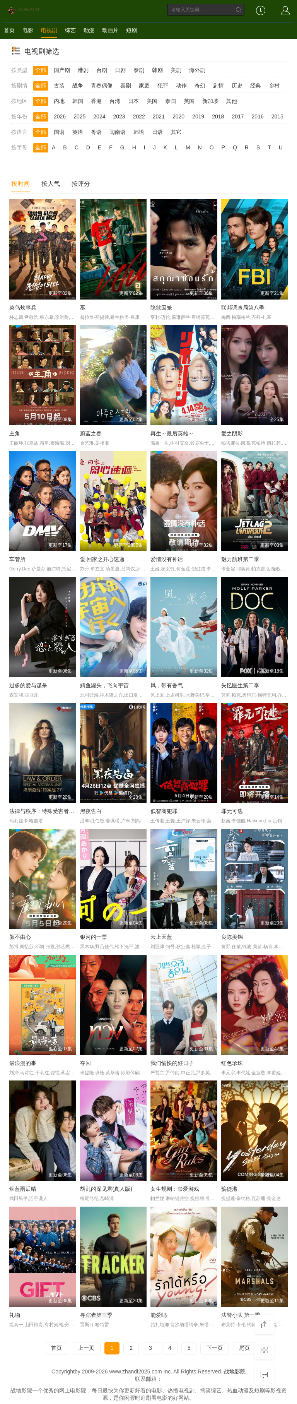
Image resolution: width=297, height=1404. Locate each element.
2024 (99, 116)
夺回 (85, 1063)
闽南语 (117, 132)
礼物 (14, 1315)
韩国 (77, 101)
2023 (119, 116)
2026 (60, 116)
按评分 (81, 183)
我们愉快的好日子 (172, 1063)
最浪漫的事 (22, 1063)
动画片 (110, 30)
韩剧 (157, 70)
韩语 (138, 132)
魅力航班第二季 (240, 559)
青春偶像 (102, 85)
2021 (159, 116)
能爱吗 (158, 1315)
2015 (277, 116)
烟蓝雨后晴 (22, 1189)
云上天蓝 (161, 937)
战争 (77, 85)
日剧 (120, 70)
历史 (237, 85)
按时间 (20, 183)
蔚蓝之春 (91, 433)
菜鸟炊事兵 (22, 308)
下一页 (215, 1348)
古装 (59, 85)
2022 (139, 116)
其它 (176, 132)
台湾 (114, 101)
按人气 (50, 183)
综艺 (70, 30)
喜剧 (125, 85)
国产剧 (62, 70)
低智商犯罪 (164, 811)
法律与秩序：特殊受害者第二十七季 (52, 811)
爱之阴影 (232, 433)
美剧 (176, 70)
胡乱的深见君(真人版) (106, 1189)
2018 (218, 116)
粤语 (96, 132)
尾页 (244, 1348)
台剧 (101, 70)
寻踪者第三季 (96, 1315)
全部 (40, 70)
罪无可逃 (232, 811)
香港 (96, 101)
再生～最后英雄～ (172, 433)
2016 (258, 116)
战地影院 (235, 1371)
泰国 (170, 101)
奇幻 (200, 85)
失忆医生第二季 (240, 685)
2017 (238, 116)
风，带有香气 (166, 685)
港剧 (83, 70)
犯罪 (162, 85)
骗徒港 (229, 1189)
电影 (27, 30)
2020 (178, 116)
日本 (133, 101)
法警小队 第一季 (241, 1315)
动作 (181, 85)
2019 (198, 116)
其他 (231, 101)
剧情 (218, 85)
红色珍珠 (232, 1063)
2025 (79, 116)
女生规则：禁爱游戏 (174, 1189)
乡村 (274, 85)
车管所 (17, 559)
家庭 (144, 85)
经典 (255, 85)
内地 (59, 101)
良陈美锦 (232, 937)
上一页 (86, 1348)
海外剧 (197, 70)
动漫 (89, 30)
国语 (59, 132)
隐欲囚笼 (161, 308)
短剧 (131, 30)
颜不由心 (20, 937)
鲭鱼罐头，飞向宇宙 (104, 685)
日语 (157, 132)
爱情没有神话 (166, 559)
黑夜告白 (91, 811)
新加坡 (210, 101)
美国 (152, 101)
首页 (9, 30)
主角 (14, 433)
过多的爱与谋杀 (28, 685)
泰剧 (138, 70)
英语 (77, 132)
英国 (189, 101)
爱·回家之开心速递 (102, 559)
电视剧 (49, 30)
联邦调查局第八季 (243, 308)
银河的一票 (93, 937)
